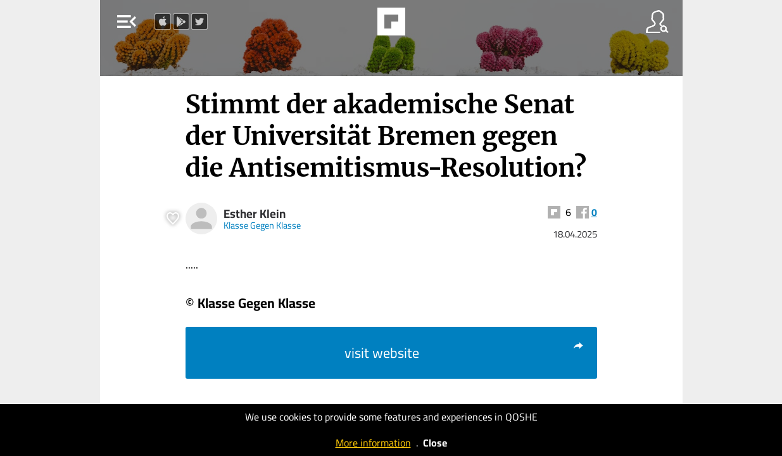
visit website (464, 352)
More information (373, 442)
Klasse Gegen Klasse (262, 225)
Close (435, 442)
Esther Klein (255, 214)
